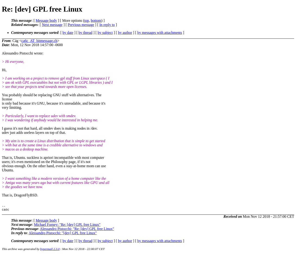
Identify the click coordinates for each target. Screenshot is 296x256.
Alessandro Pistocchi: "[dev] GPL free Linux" (63, 234)
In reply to (107, 25)
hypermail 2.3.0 (50, 250)
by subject (105, 33)
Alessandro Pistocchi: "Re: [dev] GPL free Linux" (77, 230)
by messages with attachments (159, 33)
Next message (52, 25)
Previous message (81, 25)
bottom (96, 20)
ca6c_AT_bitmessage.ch (39, 41)
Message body (46, 20)
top (86, 20)
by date (67, 33)
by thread (85, 33)
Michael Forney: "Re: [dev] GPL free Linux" (67, 226)
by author (125, 33)
